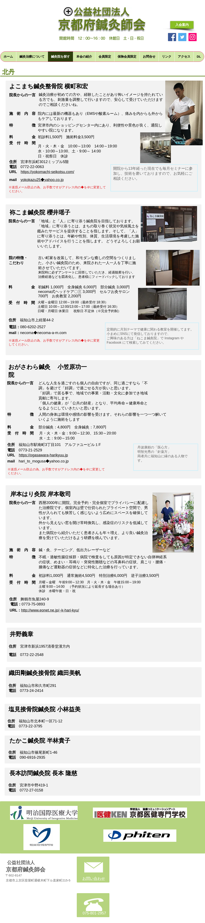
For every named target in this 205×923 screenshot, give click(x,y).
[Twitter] (182, 37)
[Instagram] (192, 37)
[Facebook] (172, 37)
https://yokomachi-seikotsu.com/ (47, 172)
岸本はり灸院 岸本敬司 (40, 494)
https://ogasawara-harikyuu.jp (43, 455)
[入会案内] (181, 25)
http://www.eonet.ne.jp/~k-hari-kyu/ (50, 610)
